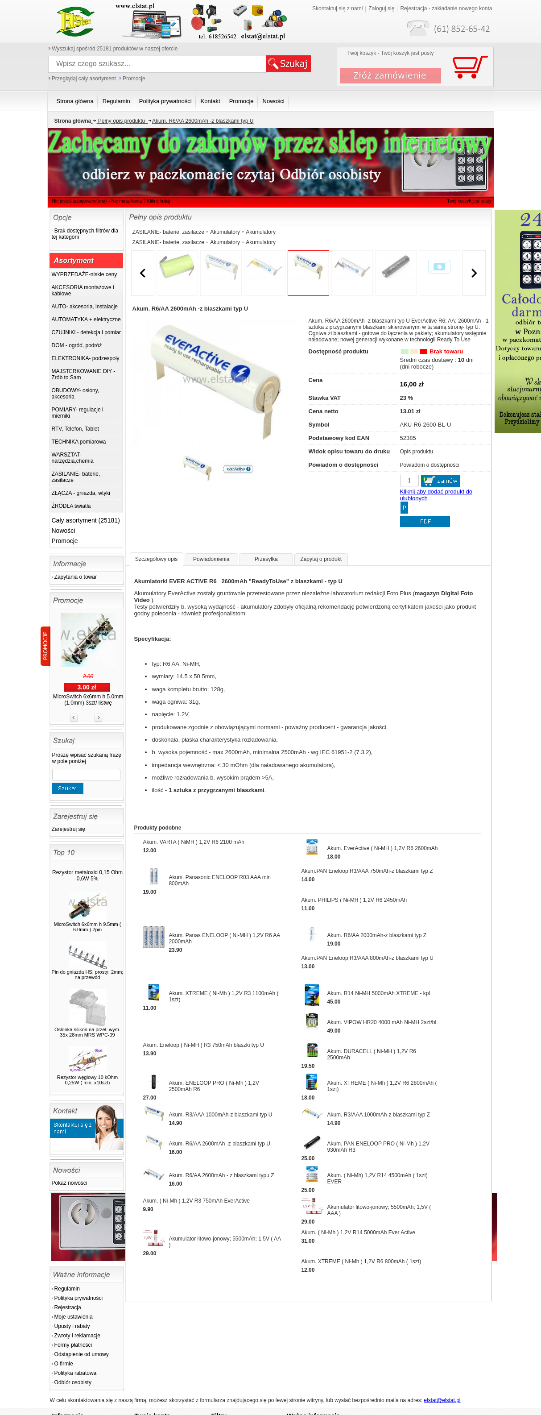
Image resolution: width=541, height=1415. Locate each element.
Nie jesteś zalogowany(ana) (79, 201)
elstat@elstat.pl (442, 1400)
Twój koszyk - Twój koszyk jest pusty (390, 53)
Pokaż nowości (69, 1183)
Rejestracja (67, 1307)
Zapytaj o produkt (321, 559)
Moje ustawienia (73, 1317)
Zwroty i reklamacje (77, 1335)
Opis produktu (417, 451)
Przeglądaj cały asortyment (84, 78)
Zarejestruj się (68, 829)
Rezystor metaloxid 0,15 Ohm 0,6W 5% (87, 875)
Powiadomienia (211, 559)
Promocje (134, 78)
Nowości (63, 530)
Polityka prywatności (78, 1298)
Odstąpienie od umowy (81, 1354)
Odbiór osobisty (72, 1382)
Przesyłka (266, 559)
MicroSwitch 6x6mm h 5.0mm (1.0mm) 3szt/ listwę (88, 699)
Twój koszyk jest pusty (455, 7)
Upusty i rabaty (72, 1326)
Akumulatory (225, 232)
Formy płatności (73, 1345)
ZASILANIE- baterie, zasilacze (168, 232)
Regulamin (67, 1289)
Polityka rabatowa (75, 1373)
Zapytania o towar (75, 577)
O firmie (63, 1364)
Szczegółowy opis (156, 559)
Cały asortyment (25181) (86, 520)
